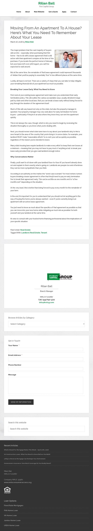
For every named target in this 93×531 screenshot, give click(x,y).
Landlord (25, 233)
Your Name (13, 345)
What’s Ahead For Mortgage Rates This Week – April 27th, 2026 (26, 448)
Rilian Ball (46, 3)
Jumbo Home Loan (12, 519)
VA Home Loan (10, 514)
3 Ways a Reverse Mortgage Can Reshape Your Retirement (24, 457)
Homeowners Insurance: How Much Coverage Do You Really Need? (27, 462)
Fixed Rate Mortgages (13, 504)
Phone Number (14, 365)
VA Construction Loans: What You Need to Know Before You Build (27, 453)
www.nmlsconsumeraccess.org (17, 481)
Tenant (44, 233)
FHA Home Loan (11, 509)
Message (12, 375)
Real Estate (25, 230)
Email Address (15, 355)
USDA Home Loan (11, 524)
